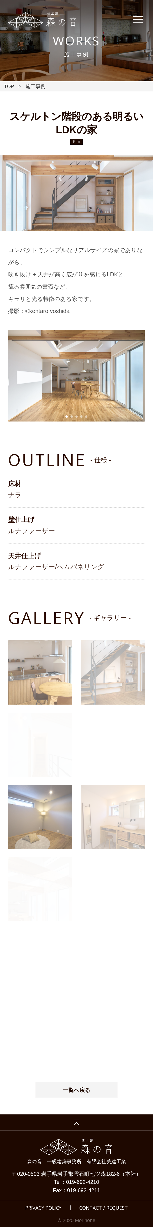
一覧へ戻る (76, 1090)
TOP (9, 86)
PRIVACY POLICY (43, 1207)
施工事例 (36, 86)
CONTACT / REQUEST (103, 1207)
